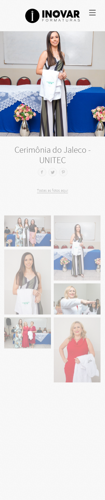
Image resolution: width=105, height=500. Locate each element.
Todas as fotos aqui (52, 190)
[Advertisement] (52, 445)
